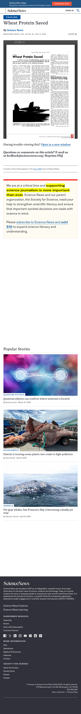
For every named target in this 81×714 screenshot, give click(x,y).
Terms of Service (58, 692)
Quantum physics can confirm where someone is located (36, 399)
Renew (6, 623)
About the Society (10, 668)
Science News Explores (15, 605)
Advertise (7, 655)
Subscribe (7, 620)
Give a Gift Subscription (13, 627)
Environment (11, 450)
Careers (6, 678)
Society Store (9, 671)
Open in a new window (56, 144)
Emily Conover (11, 402)
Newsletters (8, 648)
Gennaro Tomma (12, 516)
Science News (15, 30)
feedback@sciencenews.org (25, 156)
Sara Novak (10, 458)
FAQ (5, 645)
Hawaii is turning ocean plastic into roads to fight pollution (38, 454)
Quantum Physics (14, 395)
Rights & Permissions (12, 652)
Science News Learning (15, 609)
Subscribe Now (62, 4)
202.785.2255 (72, 689)
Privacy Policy (72, 692)
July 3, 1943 (37, 169)
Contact (6, 659)
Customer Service (10, 630)
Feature (12, 17)
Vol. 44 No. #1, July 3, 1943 (33, 34)
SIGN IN (70, 10)
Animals (8, 506)
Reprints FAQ (54, 156)
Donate (6, 674)
